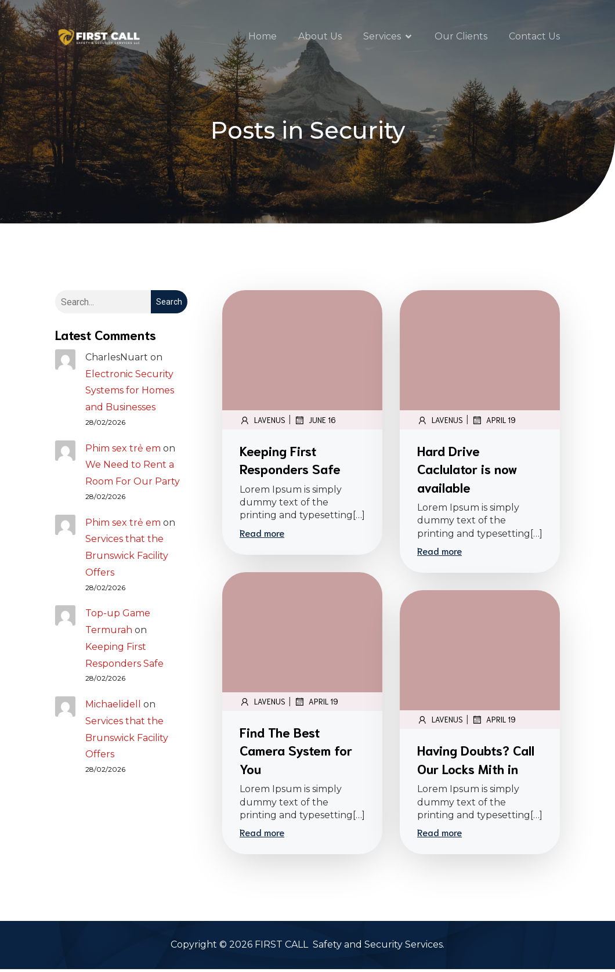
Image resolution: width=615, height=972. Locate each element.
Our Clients (461, 37)
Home (262, 37)
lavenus (262, 423)
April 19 (494, 423)
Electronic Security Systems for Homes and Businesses (129, 393)
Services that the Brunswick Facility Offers (126, 558)
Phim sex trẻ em (123, 451)
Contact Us (534, 37)
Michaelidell (113, 707)
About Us (320, 37)
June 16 (315, 423)
